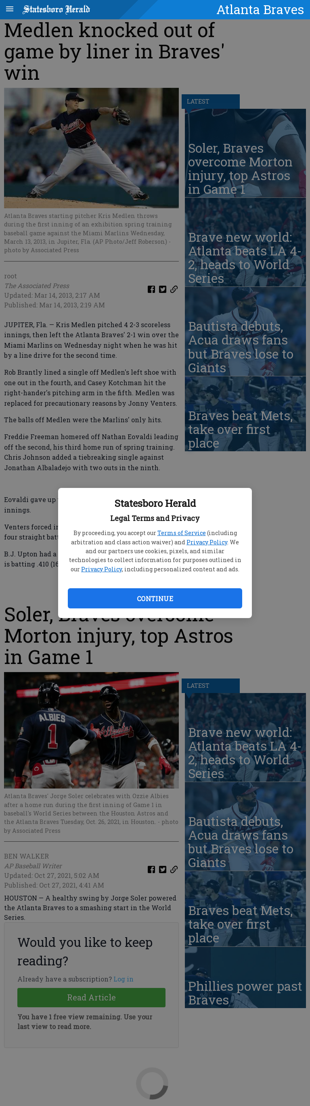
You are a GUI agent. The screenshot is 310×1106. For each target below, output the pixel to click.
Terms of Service (181, 533)
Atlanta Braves (260, 9)
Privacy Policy (206, 542)
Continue (155, 598)
